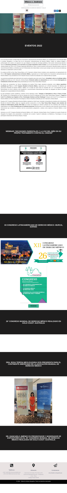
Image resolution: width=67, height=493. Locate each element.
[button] (26, 10)
